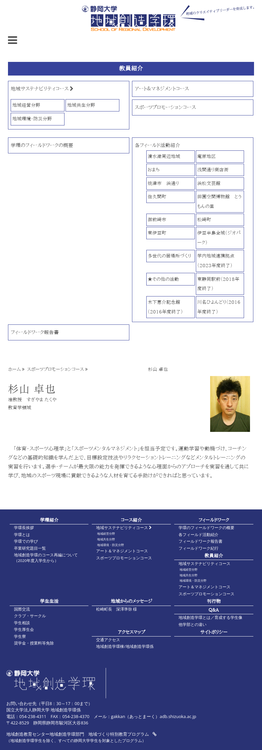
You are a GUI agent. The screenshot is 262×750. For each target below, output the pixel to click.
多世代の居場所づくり (169, 255)
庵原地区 (206, 156)
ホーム (14, 369)
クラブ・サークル (30, 615)
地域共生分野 (81, 104)
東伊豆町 (157, 232)
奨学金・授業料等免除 (34, 643)
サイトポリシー (213, 632)
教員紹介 (213, 555)
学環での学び (26, 541)
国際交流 (22, 609)
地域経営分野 (26, 104)
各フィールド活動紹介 (157, 145)
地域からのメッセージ (131, 601)
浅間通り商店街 (212, 169)
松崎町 (204, 219)
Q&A (213, 609)
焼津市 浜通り (163, 183)
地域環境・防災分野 (32, 118)
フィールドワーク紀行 (198, 548)
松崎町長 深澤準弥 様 (116, 609)
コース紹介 (131, 519)
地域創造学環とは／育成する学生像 (210, 617)
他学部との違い (192, 624)
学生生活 (49, 601)
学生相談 (22, 622)
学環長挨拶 (24, 527)
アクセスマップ (131, 632)
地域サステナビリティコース (42, 88)
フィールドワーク (213, 519)
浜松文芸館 (208, 183)
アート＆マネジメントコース (162, 88)
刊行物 (214, 601)
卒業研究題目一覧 (30, 548)
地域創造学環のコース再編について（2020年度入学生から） (46, 557)
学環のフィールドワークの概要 (42, 145)
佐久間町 (157, 196)
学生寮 (20, 636)
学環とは (22, 534)
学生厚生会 (24, 629)
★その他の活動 (163, 279)
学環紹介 (49, 519)
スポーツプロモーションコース (165, 107)
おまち (154, 169)
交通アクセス (108, 639)
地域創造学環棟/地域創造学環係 (124, 646)
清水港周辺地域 (164, 156)
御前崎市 (157, 219)
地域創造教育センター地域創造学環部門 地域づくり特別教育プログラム (81, 734)
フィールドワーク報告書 (35, 332)
